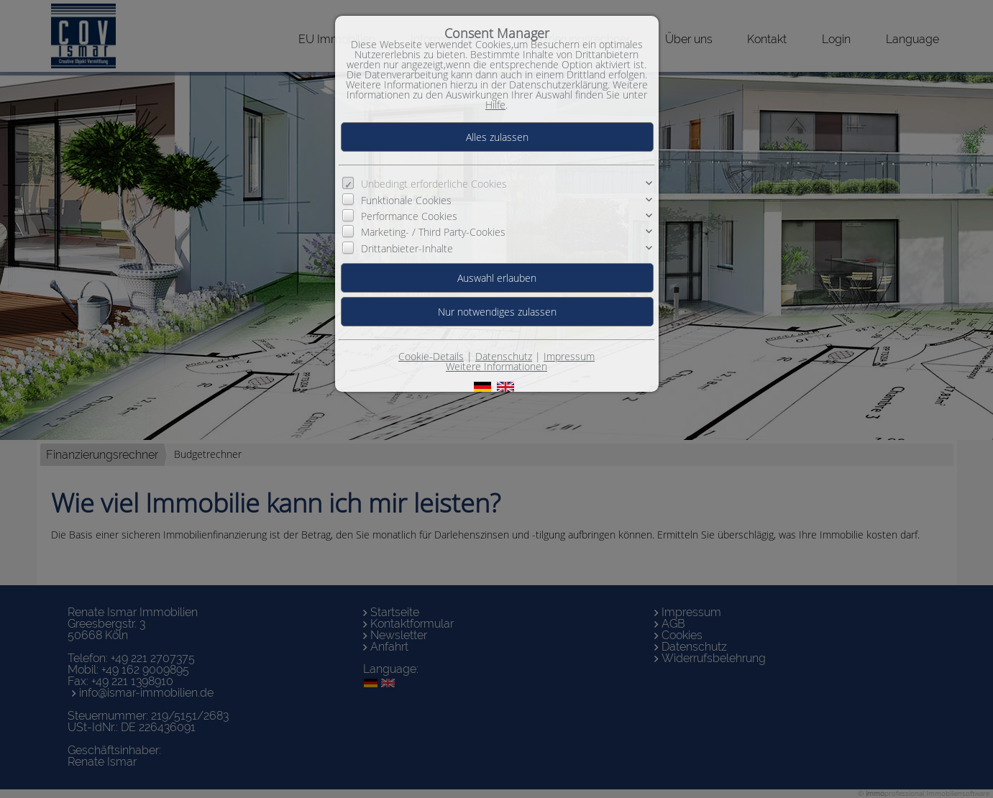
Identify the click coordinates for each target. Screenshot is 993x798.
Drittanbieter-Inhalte (407, 248)
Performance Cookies (409, 216)
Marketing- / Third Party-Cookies (433, 232)
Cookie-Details (431, 356)
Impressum (569, 356)
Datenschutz (503, 356)
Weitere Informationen (496, 366)
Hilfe (495, 104)
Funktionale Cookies (406, 200)
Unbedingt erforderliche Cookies (434, 184)
